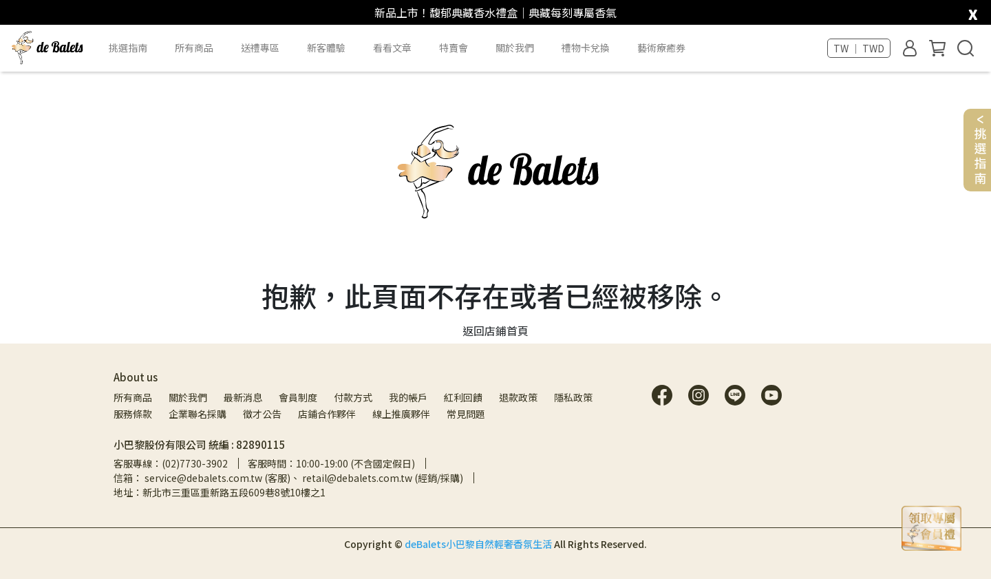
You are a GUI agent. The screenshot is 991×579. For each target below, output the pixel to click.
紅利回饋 (463, 397)
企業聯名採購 (197, 414)
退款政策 (518, 397)
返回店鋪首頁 (495, 330)
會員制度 (298, 397)
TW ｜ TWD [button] (858, 48)
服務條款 (133, 414)
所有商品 (133, 397)
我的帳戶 (408, 397)
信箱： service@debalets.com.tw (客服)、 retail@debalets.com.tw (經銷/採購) (288, 478)
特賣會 (453, 47)
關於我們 (188, 397)
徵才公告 (262, 414)
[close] (972, 11)
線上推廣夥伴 (401, 414)
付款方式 (353, 397)
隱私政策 (573, 397)
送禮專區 (260, 47)
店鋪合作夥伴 (327, 414)
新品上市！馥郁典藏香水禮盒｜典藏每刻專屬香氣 (495, 12)
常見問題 (466, 414)
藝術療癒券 (661, 47)
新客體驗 (326, 47)
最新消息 (243, 397)
